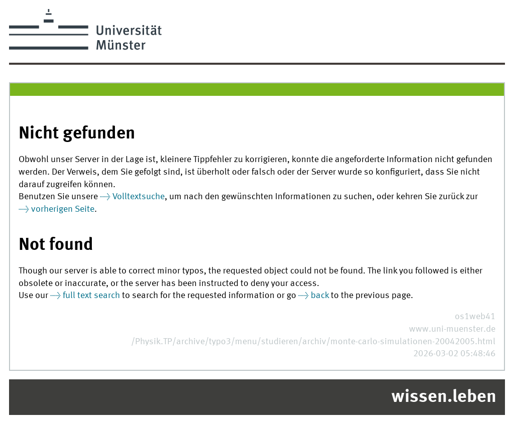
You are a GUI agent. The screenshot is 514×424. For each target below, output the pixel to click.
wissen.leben (444, 397)
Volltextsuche (138, 197)
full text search (91, 296)
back (320, 296)
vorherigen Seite (62, 209)
